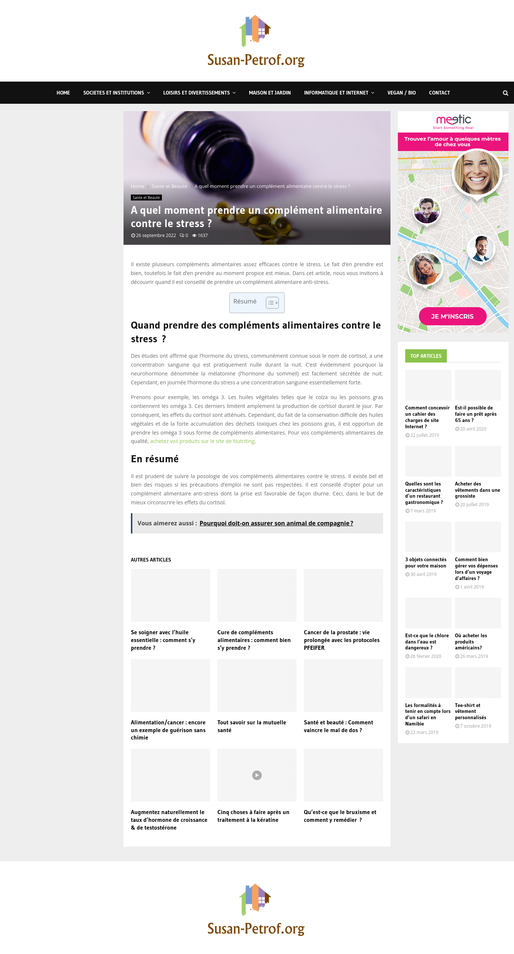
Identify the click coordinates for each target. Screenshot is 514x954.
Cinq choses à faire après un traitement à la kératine (253, 815)
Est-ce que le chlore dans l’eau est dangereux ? (427, 641)
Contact (439, 92)
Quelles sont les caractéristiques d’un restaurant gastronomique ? (424, 492)
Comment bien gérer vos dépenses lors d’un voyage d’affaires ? (476, 568)
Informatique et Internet (336, 92)
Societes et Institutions (113, 92)
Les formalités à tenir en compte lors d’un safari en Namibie (428, 714)
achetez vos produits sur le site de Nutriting (202, 441)
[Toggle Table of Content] (268, 302)
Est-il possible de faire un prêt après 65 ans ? (476, 413)
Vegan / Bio (402, 92)
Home (63, 92)
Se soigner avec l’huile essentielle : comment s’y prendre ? (163, 639)
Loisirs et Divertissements (196, 92)
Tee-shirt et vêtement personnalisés (470, 711)
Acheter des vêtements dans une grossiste (477, 490)
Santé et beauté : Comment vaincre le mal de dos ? (338, 726)
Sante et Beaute (146, 197)
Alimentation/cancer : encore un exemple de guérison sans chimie (168, 729)
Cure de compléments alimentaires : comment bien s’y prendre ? (254, 639)
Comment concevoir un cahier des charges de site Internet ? (427, 416)
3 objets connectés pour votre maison (426, 562)
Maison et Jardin (270, 92)
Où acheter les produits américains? (471, 641)
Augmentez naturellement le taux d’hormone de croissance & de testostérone (169, 819)
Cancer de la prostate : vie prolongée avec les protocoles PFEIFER (341, 639)
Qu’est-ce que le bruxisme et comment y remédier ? (340, 815)
